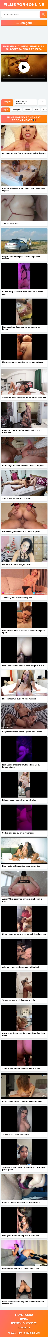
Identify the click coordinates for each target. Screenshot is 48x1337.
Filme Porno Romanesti (21, 102)
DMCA (24, 1319)
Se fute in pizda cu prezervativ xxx (18, 833)
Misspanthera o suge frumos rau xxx (19, 699)
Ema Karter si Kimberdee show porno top (21, 866)
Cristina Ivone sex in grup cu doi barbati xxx (22, 967)
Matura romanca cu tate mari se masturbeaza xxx (22, 363)
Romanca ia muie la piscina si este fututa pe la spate (23, 631)
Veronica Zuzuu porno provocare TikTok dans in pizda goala (24, 1168)
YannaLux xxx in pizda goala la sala (18, 1000)
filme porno (24, 1314)
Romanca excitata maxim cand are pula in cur (23, 666)
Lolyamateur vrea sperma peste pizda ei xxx (22, 732)
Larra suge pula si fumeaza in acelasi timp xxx (23, 465)
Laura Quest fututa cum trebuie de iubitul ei (22, 1101)
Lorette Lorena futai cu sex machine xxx (20, 1268)
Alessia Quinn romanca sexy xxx (17, 597)
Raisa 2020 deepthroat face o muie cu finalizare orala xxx (23, 1034)
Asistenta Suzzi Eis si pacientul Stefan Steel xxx (24, 397)
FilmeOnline (24, 5)
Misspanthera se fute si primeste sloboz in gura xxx (24, 154)
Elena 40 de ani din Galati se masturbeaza (21, 1202)
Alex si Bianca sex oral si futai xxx (18, 498)
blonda (27, 110)
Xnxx (42, 101)
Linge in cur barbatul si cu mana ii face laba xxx (24, 934)
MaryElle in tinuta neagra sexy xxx (18, 564)
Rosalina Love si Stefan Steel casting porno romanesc (22, 431)
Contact (24, 1327)
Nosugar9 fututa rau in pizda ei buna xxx (20, 1235)
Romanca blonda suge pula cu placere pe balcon (21, 328)
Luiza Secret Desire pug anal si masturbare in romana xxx (23, 1302)
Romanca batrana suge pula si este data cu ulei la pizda (24, 189)
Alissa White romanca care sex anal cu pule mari (22, 900)
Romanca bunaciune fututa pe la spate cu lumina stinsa (21, 766)
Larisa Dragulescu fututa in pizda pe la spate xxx (22, 293)
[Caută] (43, 14)
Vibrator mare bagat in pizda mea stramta (21, 1068)
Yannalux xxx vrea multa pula (15, 1134)
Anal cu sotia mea (10, 223)
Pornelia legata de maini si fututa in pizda (21, 531)
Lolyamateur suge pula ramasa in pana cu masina (21, 257)
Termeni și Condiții (24, 1323)
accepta (16, 110)
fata (36, 110)
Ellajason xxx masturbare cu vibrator (19, 800)
